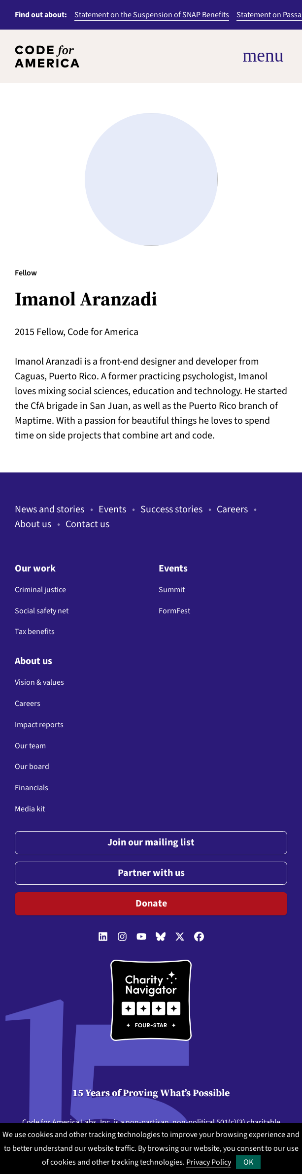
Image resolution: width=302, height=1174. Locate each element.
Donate (151, 903)
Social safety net (41, 610)
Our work (35, 568)
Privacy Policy (208, 1162)
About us (33, 524)
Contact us (87, 524)
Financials (31, 787)
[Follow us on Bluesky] (161, 937)
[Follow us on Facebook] (199, 937)
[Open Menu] (223, 56)
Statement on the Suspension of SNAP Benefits (151, 14)
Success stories (171, 509)
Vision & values (39, 682)
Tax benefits (35, 631)
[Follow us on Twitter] (180, 937)
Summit (172, 589)
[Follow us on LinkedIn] (103, 937)
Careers (232, 509)
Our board (32, 766)
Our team (30, 745)
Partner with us (151, 873)
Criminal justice (40, 589)
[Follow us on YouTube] (141, 937)
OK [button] (248, 1162)
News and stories (49, 509)
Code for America (50, 1122)
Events (112, 509)
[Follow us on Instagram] (122, 937)
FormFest (174, 610)
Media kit (30, 809)
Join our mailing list (151, 842)
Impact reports (39, 724)
